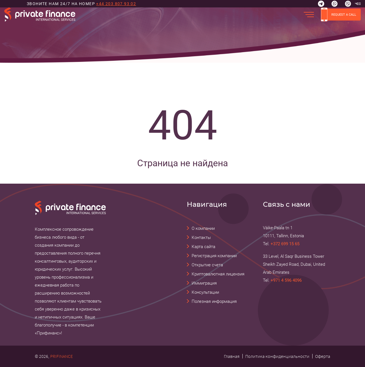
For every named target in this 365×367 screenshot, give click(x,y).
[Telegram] (321, 4)
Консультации (205, 292)
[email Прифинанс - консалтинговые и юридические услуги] (357, 4)
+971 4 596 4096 (286, 280)
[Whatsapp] (334, 4)
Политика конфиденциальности (277, 356)
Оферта (322, 356)
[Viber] (348, 4)
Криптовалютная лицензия (218, 274)
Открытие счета (207, 264)
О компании (203, 228)
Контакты (201, 237)
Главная (232, 356)
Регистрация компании (214, 255)
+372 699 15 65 (285, 243)
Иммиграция (204, 283)
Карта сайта (203, 246)
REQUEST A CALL (338, 15)
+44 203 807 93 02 (116, 3)
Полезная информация (214, 301)
